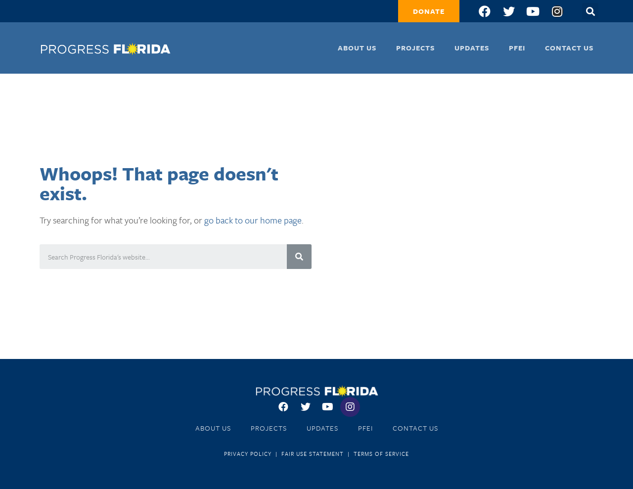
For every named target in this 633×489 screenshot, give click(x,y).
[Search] (299, 256)
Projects (415, 48)
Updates (471, 48)
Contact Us (569, 48)
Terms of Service (381, 453)
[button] (428, 11)
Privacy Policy (247, 453)
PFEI (517, 48)
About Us (357, 48)
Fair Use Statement (312, 453)
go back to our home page (253, 220)
